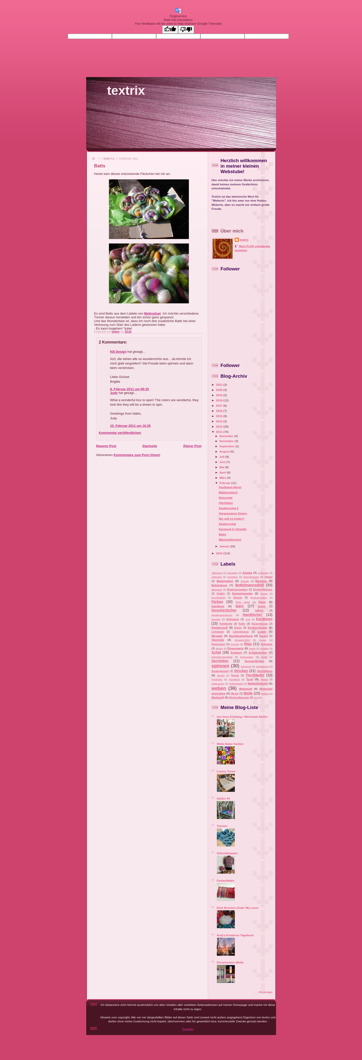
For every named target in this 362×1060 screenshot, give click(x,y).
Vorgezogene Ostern (233, 513)
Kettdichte (226, 623)
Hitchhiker (226, 502)
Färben (217, 602)
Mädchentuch (228, 492)
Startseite (149, 446)
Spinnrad (246, 666)
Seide (264, 657)
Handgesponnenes (222, 615)
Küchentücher (258, 627)
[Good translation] (170, 29)
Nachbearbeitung (241, 635)
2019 (219, 395)
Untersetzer (218, 684)
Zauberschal (227, 523)
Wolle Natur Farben (230, 743)
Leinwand (218, 631)
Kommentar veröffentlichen (120, 433)
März (223, 477)
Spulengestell (220, 671)
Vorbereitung (236, 684)
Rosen (219, 648)
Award (269, 576)
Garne (261, 606)
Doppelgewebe (242, 593)
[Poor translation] (186, 29)
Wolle (248, 693)
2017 (219, 405)
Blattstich (217, 590)
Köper (238, 627)
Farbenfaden (225, 880)
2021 (219, 384)
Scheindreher (258, 652)
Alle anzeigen (265, 992)
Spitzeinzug (262, 666)
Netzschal (226, 497)
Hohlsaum (232, 619)
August (225, 451)
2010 (219, 553)
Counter (188, 1029)
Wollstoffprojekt (239, 697)
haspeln (216, 619)
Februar (225, 482)
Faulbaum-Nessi (230, 487)
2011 (219, 431)
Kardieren (264, 619)
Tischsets (217, 679)
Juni (223, 462)
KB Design (118, 351)
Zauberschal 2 (229, 508)
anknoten (217, 577)
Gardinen (218, 606)
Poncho (235, 644)
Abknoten (217, 573)
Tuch (249, 679)
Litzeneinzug (241, 631)
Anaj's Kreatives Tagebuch (235, 935)
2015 (219, 416)
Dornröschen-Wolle (230, 962)
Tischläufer (255, 675)
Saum (252, 648)
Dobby (221, 593)
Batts (222, 534)
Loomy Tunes (226, 771)
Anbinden (263, 573)
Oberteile (218, 639)
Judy (114, 393)
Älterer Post (192, 446)
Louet (262, 631)
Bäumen (261, 581)
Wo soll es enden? (231, 518)
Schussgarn (247, 657)
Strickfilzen (264, 671)
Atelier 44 (223, 798)
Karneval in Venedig (233, 529)
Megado (217, 635)
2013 (219, 421)
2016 (219, 410)
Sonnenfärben (254, 661)
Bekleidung (219, 585)
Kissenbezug (260, 623)
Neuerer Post (106, 446)
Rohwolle (267, 644)
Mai (222, 467)
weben (219, 688)
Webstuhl (245, 688)
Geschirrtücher (224, 610)
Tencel (235, 675)
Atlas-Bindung (251, 577)
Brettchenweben (237, 589)
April (223, 472)
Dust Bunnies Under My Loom (238, 907)
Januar (225, 546)
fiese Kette (243, 602)
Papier (263, 640)
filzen (262, 601)
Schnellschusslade (222, 657)
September (228, 446)
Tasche (221, 675)
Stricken (241, 671)
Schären (236, 652)
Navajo (263, 635)
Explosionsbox (258, 597)
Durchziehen (219, 597)
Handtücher (252, 615)
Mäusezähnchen (230, 539)
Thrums (222, 825)
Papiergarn (218, 644)
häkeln (259, 610)
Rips (248, 644)
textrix (126, 90)
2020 (219, 389)
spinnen (221, 665)
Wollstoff (218, 697)
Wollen (265, 694)
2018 (219, 400)
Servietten (220, 661)
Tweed (264, 679)
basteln (245, 581)
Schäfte (264, 648)
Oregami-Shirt (242, 640)
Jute (247, 619)
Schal (216, 652)
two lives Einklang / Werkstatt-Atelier (242, 716)
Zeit (256, 698)
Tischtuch (234, 679)
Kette (242, 623)
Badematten (225, 581)
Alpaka (247, 572)
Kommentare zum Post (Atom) (137, 455)
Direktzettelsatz (262, 589)
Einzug (237, 597)
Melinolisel (152, 313)
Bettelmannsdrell (249, 585)
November (227, 441)
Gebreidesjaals (227, 853)
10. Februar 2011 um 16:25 (130, 426)
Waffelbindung (258, 683)
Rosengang (236, 648)
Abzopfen (232, 573)
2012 (219, 426)
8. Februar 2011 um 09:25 (129, 389)
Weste (235, 693)
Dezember (227, 436)
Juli (222, 456)
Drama (264, 593)
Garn (240, 606)
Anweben (232, 577)
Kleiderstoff (220, 627)
